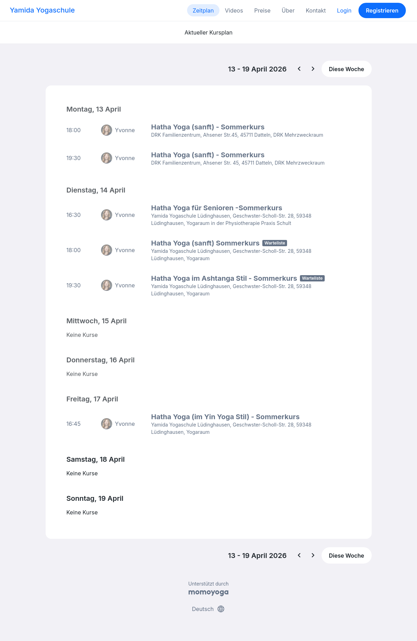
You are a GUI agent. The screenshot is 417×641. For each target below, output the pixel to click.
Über (288, 10)
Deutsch (208, 609)
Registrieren (382, 10)
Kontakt (316, 10)
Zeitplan (203, 10)
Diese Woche (346, 69)
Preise (262, 10)
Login (344, 10)
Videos (234, 10)
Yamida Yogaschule (42, 10)
